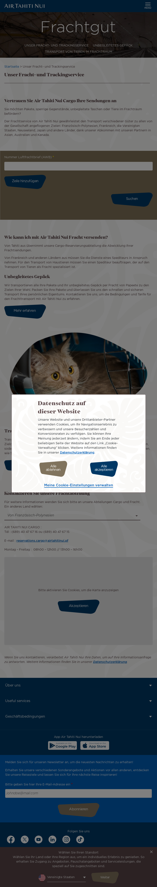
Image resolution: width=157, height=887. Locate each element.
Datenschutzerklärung (77, 452)
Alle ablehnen (53, 468)
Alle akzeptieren (104, 468)
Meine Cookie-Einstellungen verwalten (78, 485)
